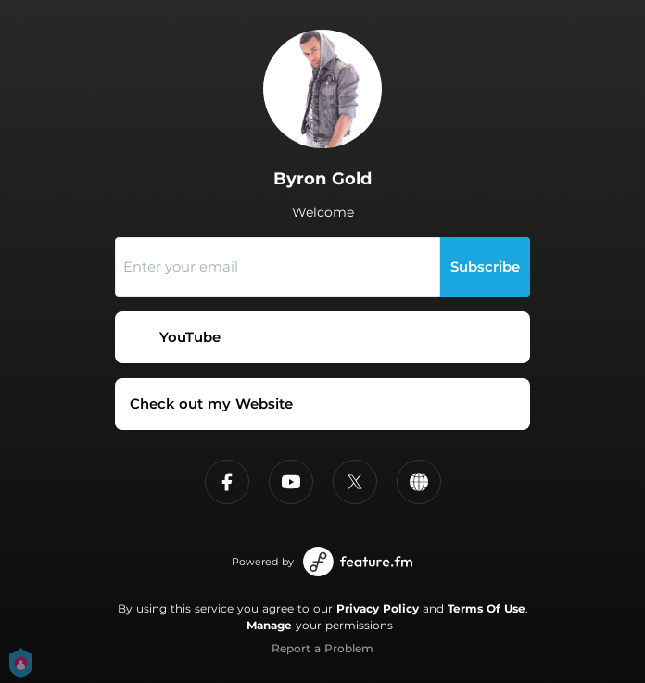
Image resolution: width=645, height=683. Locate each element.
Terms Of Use (486, 608)
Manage (269, 625)
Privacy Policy (377, 608)
